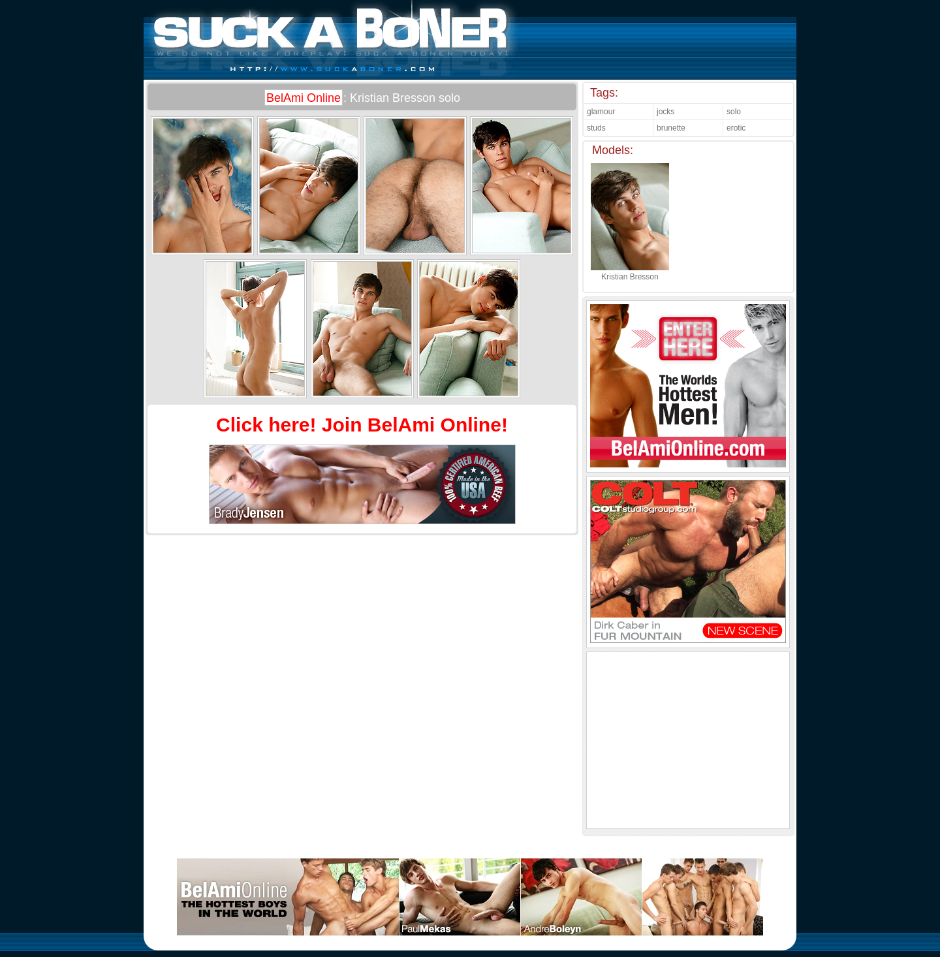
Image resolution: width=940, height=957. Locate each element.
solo (734, 111)
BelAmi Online (303, 97)
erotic (736, 128)
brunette (671, 128)
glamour (601, 111)
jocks (665, 111)
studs (596, 128)
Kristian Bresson (630, 272)
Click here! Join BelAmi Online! (362, 424)
